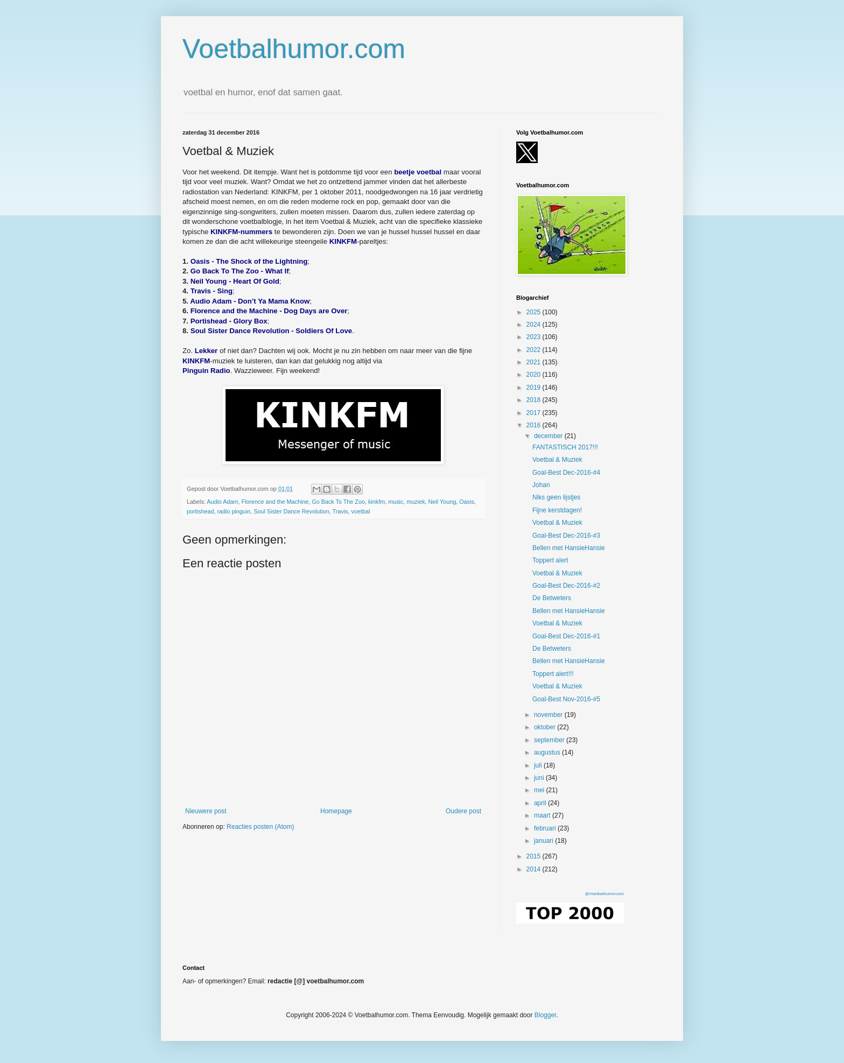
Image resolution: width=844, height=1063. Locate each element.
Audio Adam (222, 501)
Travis (340, 511)
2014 (534, 869)
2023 (534, 337)
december (549, 436)
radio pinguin (233, 511)
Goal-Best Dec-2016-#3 (566, 535)
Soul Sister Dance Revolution (291, 511)
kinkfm (376, 501)
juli (539, 765)
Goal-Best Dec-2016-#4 (566, 472)
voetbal (360, 511)
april (541, 803)
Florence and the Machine (274, 501)
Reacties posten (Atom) (260, 826)
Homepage (336, 811)
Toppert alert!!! (553, 674)
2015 (534, 856)
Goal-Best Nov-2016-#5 (566, 699)
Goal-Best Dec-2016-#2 (566, 585)
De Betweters (551, 598)
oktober (545, 727)
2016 (534, 425)
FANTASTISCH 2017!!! (565, 447)
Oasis (466, 501)
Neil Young (442, 501)
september (550, 740)
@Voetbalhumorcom (604, 893)
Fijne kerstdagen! (557, 510)
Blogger (545, 1015)
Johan (541, 485)
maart (543, 815)
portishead (200, 511)
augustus (548, 752)
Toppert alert (550, 560)
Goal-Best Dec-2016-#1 (566, 636)
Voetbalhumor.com (293, 49)
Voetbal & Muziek (557, 459)
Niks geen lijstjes (556, 497)
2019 (534, 387)
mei (540, 790)
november (549, 715)
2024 (534, 324)
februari (546, 828)
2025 (534, 312)
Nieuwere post (206, 811)
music (395, 501)
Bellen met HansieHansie (568, 548)
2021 (534, 362)
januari (544, 840)
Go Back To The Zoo (338, 501)
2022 (534, 350)
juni (540, 778)
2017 (534, 413)
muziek (415, 501)
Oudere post (463, 811)
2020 (534, 374)
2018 (534, 400)
